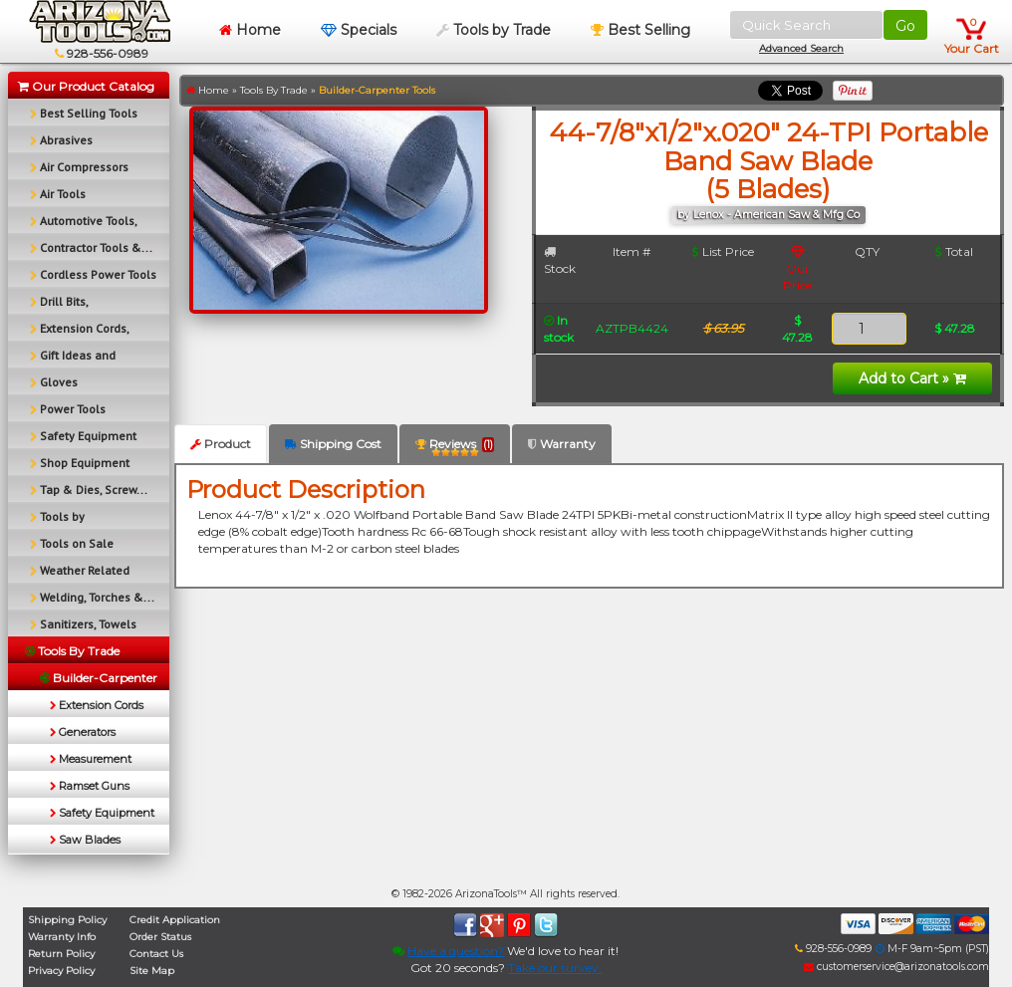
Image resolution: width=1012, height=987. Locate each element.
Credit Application (174, 919)
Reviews (454, 447)
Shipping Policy (67, 919)
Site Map (151, 970)
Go (905, 26)
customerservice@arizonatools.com (896, 966)
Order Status (160, 936)
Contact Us (156, 953)
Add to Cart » (912, 378)
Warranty (562, 443)
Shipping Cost (333, 443)
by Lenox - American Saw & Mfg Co (768, 214)
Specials (358, 30)
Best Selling (640, 30)
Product (220, 443)
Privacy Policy (61, 970)
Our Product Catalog (86, 86)
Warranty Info (62, 936)
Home (250, 30)
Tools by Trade (493, 30)
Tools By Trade (274, 90)
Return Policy (61, 953)
